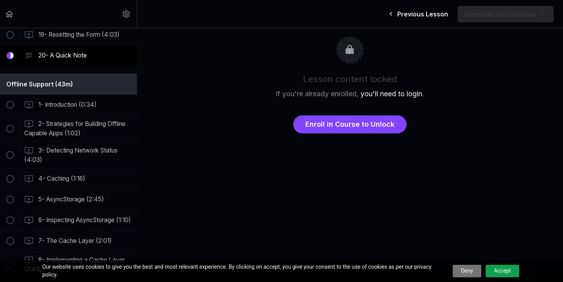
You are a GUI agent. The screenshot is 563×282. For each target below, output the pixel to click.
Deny (467, 271)
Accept (502, 271)
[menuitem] (126, 14)
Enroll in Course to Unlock (349, 124)
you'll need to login (391, 94)
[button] (10, 14)
